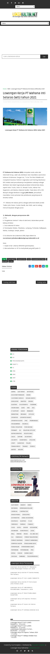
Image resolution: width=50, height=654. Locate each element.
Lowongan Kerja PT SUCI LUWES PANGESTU (24, 578)
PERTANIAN (14, 550)
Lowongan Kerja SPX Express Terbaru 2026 (24, 633)
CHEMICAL (14, 511)
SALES (13, 437)
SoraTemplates (16, 645)
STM (13, 381)
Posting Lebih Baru (9, 282)
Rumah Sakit (29, 553)
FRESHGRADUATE (18, 361)
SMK (13, 374)
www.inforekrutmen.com (18, 462)
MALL (12, 534)
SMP (14, 378)
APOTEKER (30, 392)
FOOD (13, 527)
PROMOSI (25, 424)
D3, (21, 102)
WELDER (20, 450)
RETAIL (13, 553)
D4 (13, 357)
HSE (33, 408)
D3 (13, 354)
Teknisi (32, 446)
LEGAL (32, 531)
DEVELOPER (14, 401)
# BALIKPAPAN (21, 259)
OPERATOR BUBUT (25, 417)
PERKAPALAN (15, 547)
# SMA (11, 261)
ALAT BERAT (21, 392)
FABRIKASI (14, 524)
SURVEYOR (21, 443)
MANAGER (30, 411)
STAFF (13, 443)
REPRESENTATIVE (16, 433)
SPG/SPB (32, 440)
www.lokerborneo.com (17, 460)
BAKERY (23, 505)
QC (20, 430)
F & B (30, 521)
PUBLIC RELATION (16, 427)
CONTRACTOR (24, 511)
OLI (12, 537)
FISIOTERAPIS (23, 405)
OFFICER (31, 414)
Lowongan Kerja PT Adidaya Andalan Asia (24, 610)
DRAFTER (23, 401)
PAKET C (15, 364)
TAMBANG (22, 556)
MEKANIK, (37, 102)
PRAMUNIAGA (34, 421)
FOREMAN (33, 405)
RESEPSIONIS (28, 433)
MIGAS (26, 534)
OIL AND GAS (34, 534)
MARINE (19, 534)
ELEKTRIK (14, 405)
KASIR (23, 411)
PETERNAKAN (25, 550)
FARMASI (23, 524)
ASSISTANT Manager (17, 395)
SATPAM (20, 437)
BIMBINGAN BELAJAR (26, 508)
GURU (23, 408)
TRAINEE (25, 446)
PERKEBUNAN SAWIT (28, 547)
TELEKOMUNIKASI (32, 556)
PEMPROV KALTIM (16, 544)
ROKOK (20, 553)
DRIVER (31, 401)
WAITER (13, 450)
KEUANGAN (14, 531)
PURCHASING (28, 427)
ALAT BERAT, (8, 102)
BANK (29, 505)
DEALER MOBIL (15, 515)
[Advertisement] (25, 41)
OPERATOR (14, 417)
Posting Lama (41, 282)
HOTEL (19, 527)
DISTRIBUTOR (15, 518)
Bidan (28, 395)
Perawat (14, 430)
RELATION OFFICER (29, 430)
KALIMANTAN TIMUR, (28, 102)
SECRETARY (28, 437)
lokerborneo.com (34, 648)
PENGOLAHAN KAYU (30, 544)
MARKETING (14, 414)
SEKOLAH (14, 556)
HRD (28, 408)
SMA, (41, 102)
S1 (13, 368)
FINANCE (30, 524)
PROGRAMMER (15, 424)
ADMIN (13, 392)
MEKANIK (23, 414)
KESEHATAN (33, 527)
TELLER (28, 443)
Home (4, 89)
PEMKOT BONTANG (17, 540)
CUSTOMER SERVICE (17, 398)
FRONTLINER (15, 408)
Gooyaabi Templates (38, 645)
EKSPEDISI (14, 521)
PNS (26, 421)
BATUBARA (14, 508)
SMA (8, 89)
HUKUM (25, 527)
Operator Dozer (16, 421)
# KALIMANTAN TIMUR (38, 259)
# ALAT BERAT (11, 259)
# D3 (29, 259)
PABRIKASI (19, 537)
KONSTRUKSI (24, 531)
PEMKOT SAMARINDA (31, 540)
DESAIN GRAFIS (30, 398)
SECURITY (14, 440)
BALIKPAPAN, (16, 102)
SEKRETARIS (23, 440)
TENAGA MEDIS (15, 446)
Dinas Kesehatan (27, 518)
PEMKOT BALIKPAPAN (31, 537)
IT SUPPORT (15, 411)
